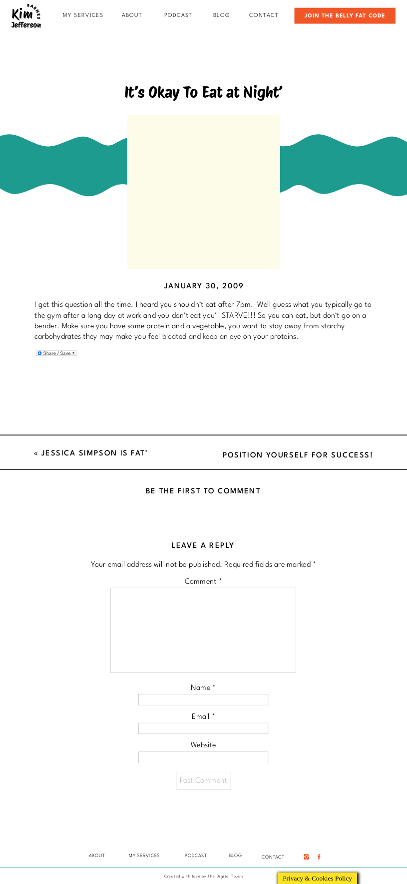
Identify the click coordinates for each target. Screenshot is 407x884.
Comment (203, 581)
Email (203, 716)
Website (203, 745)
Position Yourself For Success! (298, 455)
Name (203, 687)
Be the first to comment (203, 491)
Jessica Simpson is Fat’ (94, 453)
